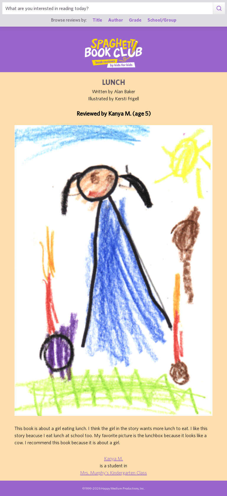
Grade (135, 19)
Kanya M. (113, 458)
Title (97, 19)
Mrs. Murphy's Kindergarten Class (113, 472)
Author (115, 19)
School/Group (161, 19)
